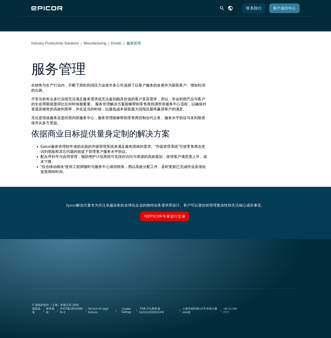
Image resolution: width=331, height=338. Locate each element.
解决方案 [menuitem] (117, 22)
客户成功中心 (284, 8)
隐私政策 (36, 306)
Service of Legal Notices (98, 306)
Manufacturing (95, 40)
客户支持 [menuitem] (145, 22)
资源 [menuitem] (169, 22)
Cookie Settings (126, 307)
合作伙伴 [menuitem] (193, 22)
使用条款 (50, 306)
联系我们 (253, 8)
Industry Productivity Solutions (55, 40)
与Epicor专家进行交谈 (164, 213)
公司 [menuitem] (217, 22)
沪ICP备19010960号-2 (71, 306)
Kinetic (116, 40)
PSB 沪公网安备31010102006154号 (151, 306)
